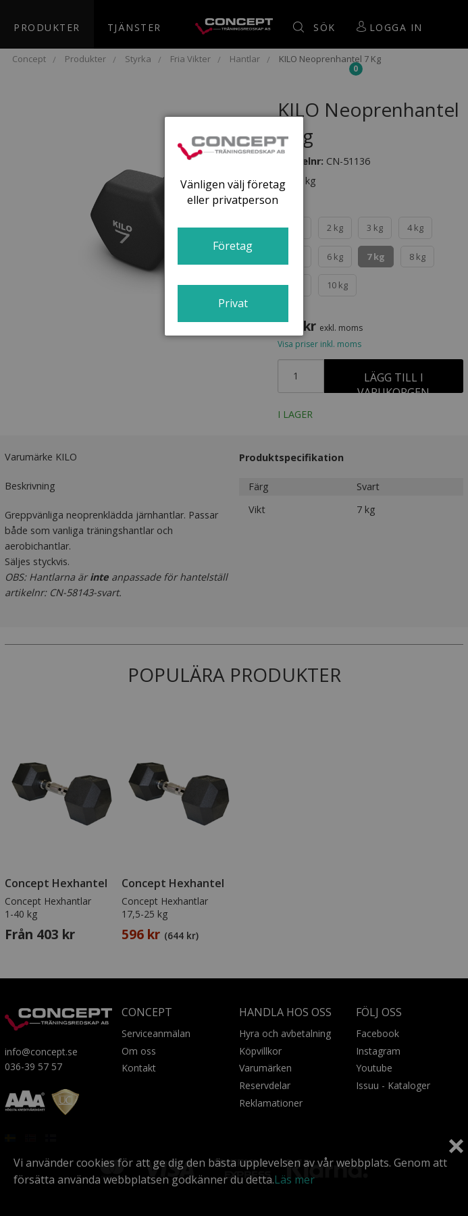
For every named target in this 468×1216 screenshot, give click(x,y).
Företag (233, 245)
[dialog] (234, 226)
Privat (233, 303)
